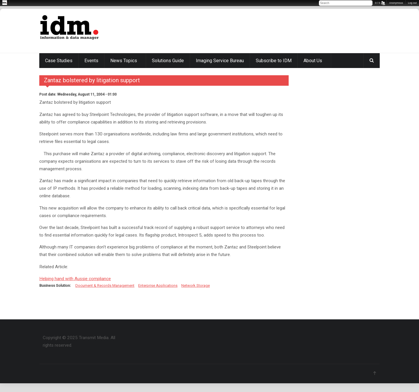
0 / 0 (377, 2)
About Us (312, 60)
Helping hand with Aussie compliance (75, 278)
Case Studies (58, 60)
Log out (412, 2)
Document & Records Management (104, 285)
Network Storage (195, 285)
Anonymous (396, 2)
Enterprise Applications (157, 285)
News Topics (123, 60)
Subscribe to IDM (274, 60)
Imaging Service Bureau (220, 60)
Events (91, 60)
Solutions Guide (168, 60)
